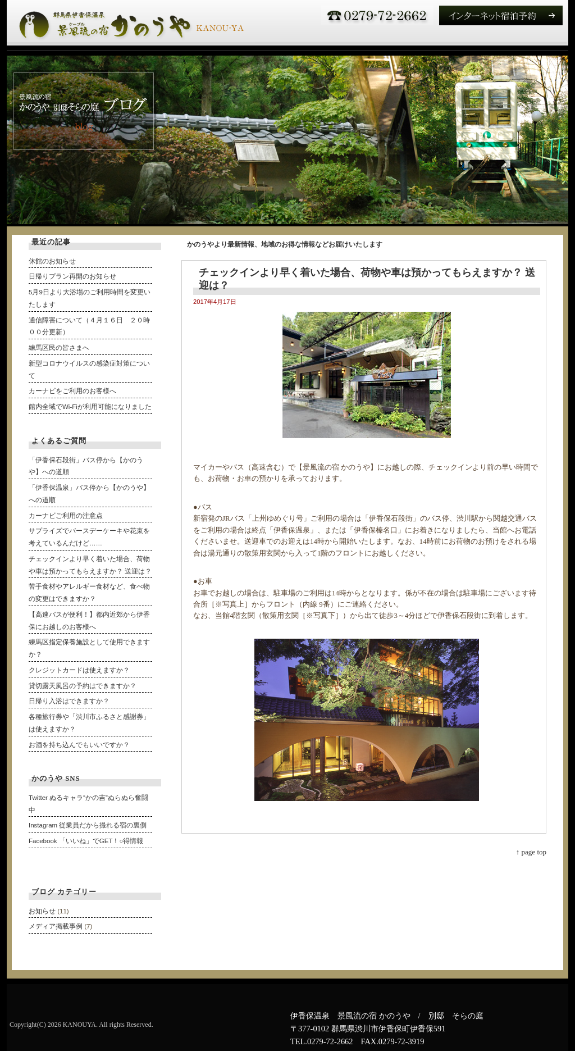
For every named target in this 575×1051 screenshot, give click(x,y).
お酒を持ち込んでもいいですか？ (79, 744)
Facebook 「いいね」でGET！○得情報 (86, 841)
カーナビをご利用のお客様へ (72, 391)
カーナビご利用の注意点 (66, 515)
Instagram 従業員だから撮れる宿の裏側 (88, 825)
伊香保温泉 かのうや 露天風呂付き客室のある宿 (131, 23)
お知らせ (42, 911)
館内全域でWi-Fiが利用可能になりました (90, 406)
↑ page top (531, 852)
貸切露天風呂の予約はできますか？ (82, 686)
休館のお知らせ (52, 261)
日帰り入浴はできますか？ (69, 701)
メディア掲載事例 (56, 926)
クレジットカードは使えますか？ (79, 670)
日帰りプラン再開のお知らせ (72, 276)
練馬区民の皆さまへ (59, 347)
